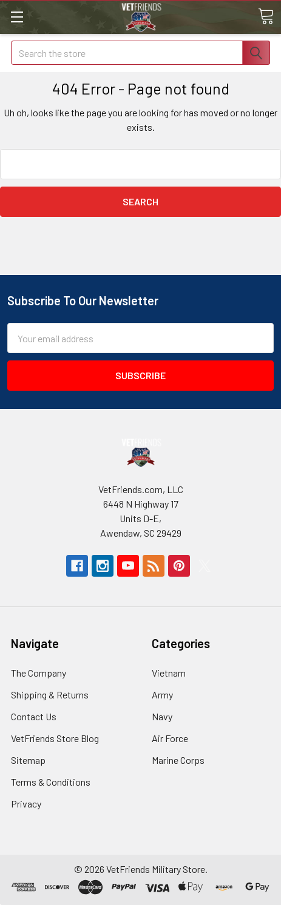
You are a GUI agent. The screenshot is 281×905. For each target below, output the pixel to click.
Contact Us (33, 716)
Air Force (170, 738)
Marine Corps (178, 760)
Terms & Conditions (50, 781)
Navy (162, 716)
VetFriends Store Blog (55, 738)
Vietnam (169, 672)
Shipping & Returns (50, 694)
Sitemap (28, 760)
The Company (38, 672)
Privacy (26, 803)
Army (162, 694)
